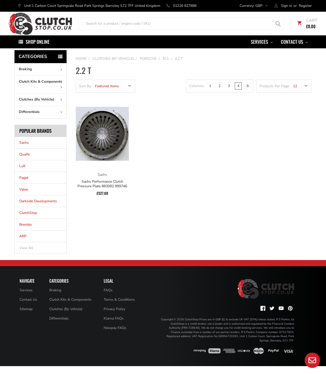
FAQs (108, 298)
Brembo (25, 232)
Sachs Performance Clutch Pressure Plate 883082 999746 (102, 191)
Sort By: (85, 94)
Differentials (41, 119)
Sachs (24, 150)
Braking (41, 77)
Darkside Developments (38, 209)
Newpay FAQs (115, 335)
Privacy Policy (114, 316)
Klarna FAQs (114, 326)
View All (26, 255)
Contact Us (294, 49)
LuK (22, 173)
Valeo (23, 197)
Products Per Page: (274, 94)
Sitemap (26, 316)
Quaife (24, 162)
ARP (22, 244)
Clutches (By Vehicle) (41, 107)
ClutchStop (28, 220)
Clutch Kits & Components (41, 91)
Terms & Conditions (119, 307)
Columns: (196, 93)
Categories (33, 64)
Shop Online (38, 49)
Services (262, 49)
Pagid (23, 185)
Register (305, 5)
